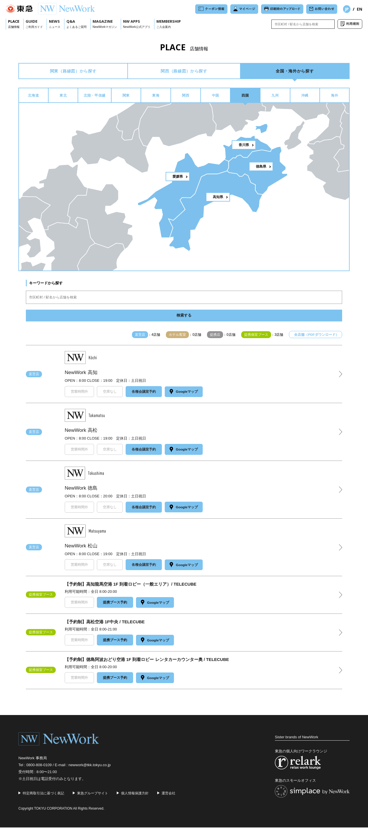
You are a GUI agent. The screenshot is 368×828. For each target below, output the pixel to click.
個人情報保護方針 (135, 793)
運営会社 (168, 793)
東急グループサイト (92, 793)
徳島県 (261, 168)
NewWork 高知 (82, 374)
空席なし (110, 393)
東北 (63, 97)
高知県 (218, 199)
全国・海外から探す (295, 71)
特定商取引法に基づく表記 (43, 793)
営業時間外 (79, 393)
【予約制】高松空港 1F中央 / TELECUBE (105, 622)
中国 (215, 97)
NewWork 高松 (82, 432)
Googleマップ (185, 393)
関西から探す (184, 71)
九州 (275, 97)
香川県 (244, 147)
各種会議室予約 (144, 393)
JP (347, 9)
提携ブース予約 (115, 603)
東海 (155, 97)
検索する (184, 317)
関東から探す (73, 71)
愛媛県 (177, 178)
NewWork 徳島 (82, 489)
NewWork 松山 (82, 547)
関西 (185, 97)
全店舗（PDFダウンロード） (316, 337)
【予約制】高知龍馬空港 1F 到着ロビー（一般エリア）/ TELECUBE (131, 585)
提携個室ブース (41, 596)
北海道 (33, 97)
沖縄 (304, 97)
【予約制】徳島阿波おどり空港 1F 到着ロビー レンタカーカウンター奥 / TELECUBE (147, 660)
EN (359, 9)
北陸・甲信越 (95, 97)
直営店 (34, 376)
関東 (126, 97)
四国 (245, 97)
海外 (334, 97)
